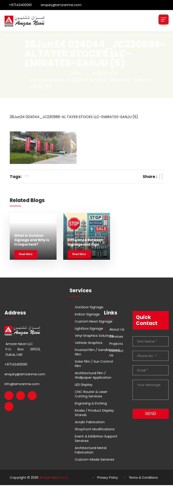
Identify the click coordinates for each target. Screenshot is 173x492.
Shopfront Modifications (95, 429)
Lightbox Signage (89, 328)
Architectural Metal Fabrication (90, 450)
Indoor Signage (87, 314)
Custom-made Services (94, 459)
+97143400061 (20, 4)
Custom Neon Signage (93, 321)
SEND (150, 413)
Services (116, 336)
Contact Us (116, 353)
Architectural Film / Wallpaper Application (93, 375)
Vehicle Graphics (88, 343)
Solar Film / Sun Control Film (94, 363)
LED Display (83, 384)
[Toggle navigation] (164, 19)
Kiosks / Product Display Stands (94, 412)
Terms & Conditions (143, 477)
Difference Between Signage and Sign (85, 242)
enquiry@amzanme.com (61, 4)
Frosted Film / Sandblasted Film (97, 352)
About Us (116, 329)
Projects (116, 343)
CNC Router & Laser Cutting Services (91, 394)
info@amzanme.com (21, 384)
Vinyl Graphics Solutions (94, 335)
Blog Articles (105, 73)
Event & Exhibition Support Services (96, 438)
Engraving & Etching (91, 403)
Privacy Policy (107, 477)
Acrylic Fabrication (90, 422)
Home (76, 73)
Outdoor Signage (89, 307)
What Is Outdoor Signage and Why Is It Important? (31, 240)
